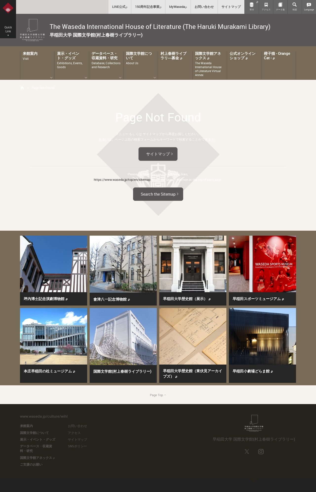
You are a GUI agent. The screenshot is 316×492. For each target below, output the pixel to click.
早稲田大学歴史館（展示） (187, 298)
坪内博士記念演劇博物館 (46, 298)
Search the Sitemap (160, 194)
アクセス (74, 432)
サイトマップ (160, 154)
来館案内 (26, 426)
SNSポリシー (77, 446)
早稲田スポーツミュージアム (258, 298)
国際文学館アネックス (37, 457)
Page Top (158, 394)
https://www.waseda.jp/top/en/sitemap (122, 179)
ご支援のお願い (31, 464)
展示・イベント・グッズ (37, 439)
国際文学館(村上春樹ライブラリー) (122, 371)
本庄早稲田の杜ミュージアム (49, 371)
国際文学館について (34, 432)
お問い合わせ (77, 426)
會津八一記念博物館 (111, 299)
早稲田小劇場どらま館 (253, 371)
